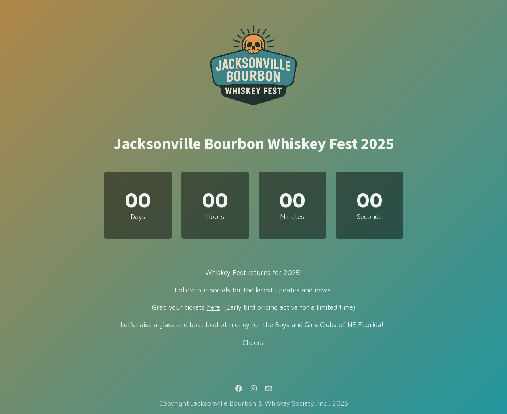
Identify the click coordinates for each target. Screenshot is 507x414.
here (213, 307)
